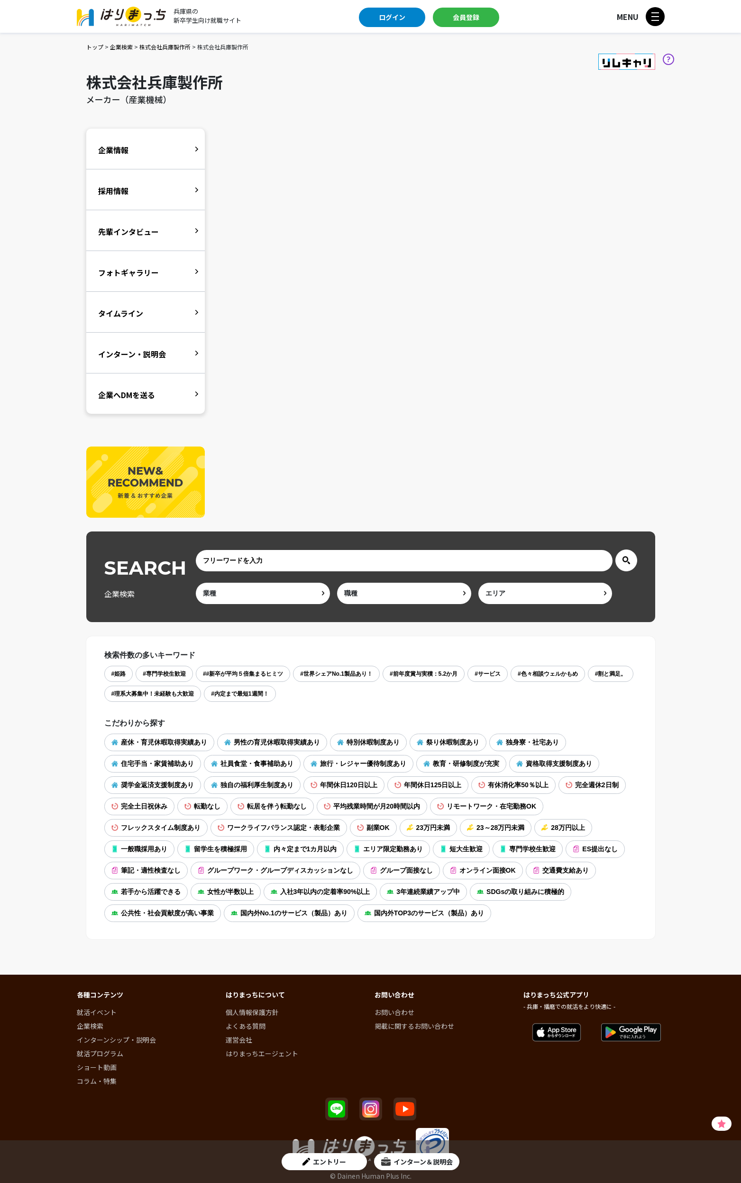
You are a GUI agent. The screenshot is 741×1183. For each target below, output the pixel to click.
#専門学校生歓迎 (164, 674)
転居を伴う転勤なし (272, 806)
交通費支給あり (561, 870)
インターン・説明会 (132, 354)
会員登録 (466, 17)
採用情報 (113, 190)
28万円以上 (563, 827)
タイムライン (120, 313)
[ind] (263, 593)
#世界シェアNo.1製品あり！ (336, 674)
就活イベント (97, 1012)
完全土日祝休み (139, 806)
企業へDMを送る (126, 395)
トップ (94, 47)
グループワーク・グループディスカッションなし (275, 870)
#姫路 (118, 674)
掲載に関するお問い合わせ (414, 1026)
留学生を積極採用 (215, 849)
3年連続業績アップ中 (423, 891)
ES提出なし (595, 849)
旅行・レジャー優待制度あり (358, 763)
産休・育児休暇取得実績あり (159, 742)
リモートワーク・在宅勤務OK (486, 806)
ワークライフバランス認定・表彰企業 (279, 827)
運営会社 (239, 1039)
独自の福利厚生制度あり (252, 785)
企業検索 (121, 47)
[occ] (404, 593)
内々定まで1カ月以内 (300, 849)
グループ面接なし (401, 870)
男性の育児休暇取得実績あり (272, 742)
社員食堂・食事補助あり (252, 763)
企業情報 (113, 150)
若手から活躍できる (146, 891)
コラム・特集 (97, 1081)
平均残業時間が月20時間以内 (372, 806)
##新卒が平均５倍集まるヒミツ (243, 674)
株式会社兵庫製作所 (165, 47)
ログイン (392, 17)
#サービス (488, 674)
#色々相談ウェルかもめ (548, 674)
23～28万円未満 (495, 827)
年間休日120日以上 (344, 785)
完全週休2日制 (592, 785)
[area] (545, 593)
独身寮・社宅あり (527, 742)
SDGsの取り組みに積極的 (520, 891)
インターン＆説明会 (417, 1161)
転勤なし (202, 806)
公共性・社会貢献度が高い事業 (162, 913)
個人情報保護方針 (252, 1012)
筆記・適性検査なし (146, 870)
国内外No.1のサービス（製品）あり (289, 913)
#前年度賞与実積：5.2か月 (423, 674)
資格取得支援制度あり (554, 763)
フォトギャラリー (128, 272)
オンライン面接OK (483, 870)
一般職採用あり (139, 849)
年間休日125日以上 (427, 785)
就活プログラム (100, 1053)
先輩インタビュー (128, 231)
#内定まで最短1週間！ (239, 693)
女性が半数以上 (226, 891)
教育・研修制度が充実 (461, 763)
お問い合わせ (394, 1012)
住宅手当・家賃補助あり (152, 763)
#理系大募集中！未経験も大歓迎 (152, 693)
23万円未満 (428, 827)
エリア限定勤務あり (388, 849)
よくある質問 (245, 1026)
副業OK (373, 827)
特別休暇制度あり (368, 742)
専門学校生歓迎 (528, 849)
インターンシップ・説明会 (116, 1039)
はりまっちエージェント (262, 1053)
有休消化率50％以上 (513, 785)
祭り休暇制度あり (448, 742)
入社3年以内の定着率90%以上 (320, 891)
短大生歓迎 (461, 849)
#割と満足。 (611, 674)
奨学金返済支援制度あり (152, 785)
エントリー (324, 1161)
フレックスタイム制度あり (156, 827)
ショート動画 (97, 1067)
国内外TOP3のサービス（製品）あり (424, 913)
